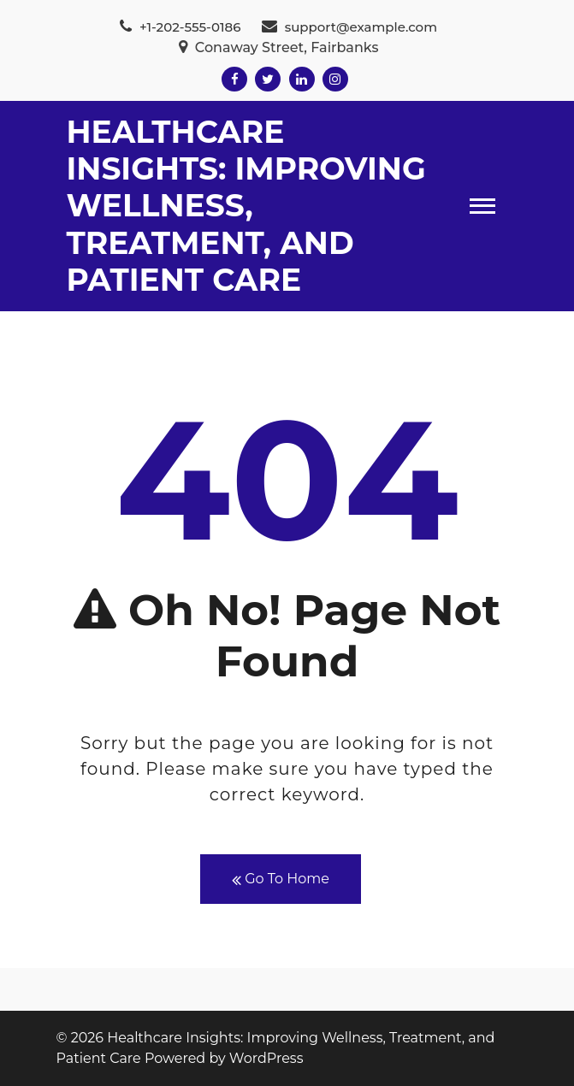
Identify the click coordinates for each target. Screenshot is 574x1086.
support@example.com (349, 27)
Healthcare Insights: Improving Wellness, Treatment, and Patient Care (246, 205)
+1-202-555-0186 (180, 27)
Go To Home (280, 879)
